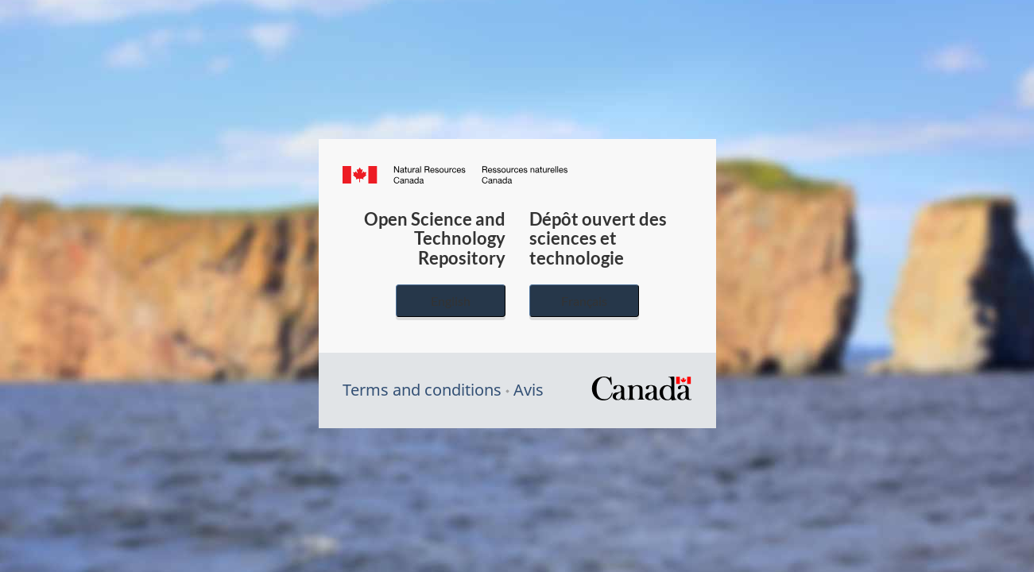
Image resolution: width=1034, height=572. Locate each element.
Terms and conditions (422, 389)
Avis (528, 389)
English (451, 300)
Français (584, 300)
